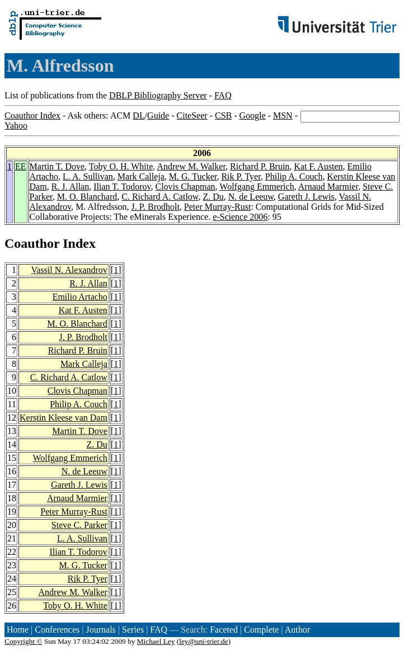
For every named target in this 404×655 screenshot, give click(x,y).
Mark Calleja (141, 176)
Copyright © (23, 641)
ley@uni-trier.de (203, 641)
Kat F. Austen (318, 166)
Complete (261, 629)
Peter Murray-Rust (217, 206)
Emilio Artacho (80, 296)
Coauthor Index (32, 115)
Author (297, 629)
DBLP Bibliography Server (158, 95)
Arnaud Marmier (328, 186)
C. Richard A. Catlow (159, 196)
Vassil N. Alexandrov (69, 270)
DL (138, 115)
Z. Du (213, 196)
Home (18, 629)
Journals (100, 629)
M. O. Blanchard (87, 196)
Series (133, 629)
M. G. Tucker (193, 176)
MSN (283, 115)
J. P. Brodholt (155, 206)
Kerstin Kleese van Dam (63, 417)
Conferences (57, 629)
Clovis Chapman (185, 186)
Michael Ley (156, 641)
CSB (223, 115)
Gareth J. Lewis (306, 196)
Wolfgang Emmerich (256, 186)
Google (252, 115)
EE (20, 166)
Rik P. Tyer (240, 176)
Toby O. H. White (121, 166)
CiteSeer (192, 115)
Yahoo (15, 125)
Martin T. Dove (57, 166)
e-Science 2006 (240, 217)
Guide (158, 115)
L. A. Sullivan (88, 176)
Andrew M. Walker (191, 166)
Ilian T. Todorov (122, 186)
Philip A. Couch (294, 176)
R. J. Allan (70, 186)
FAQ (223, 95)
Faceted (224, 629)
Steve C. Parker (79, 525)
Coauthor (31, 243)
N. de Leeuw (251, 196)
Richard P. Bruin (259, 166)
